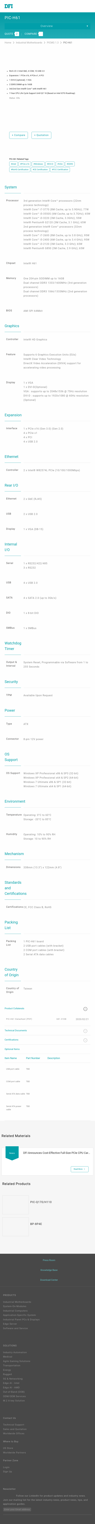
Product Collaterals (46, 1009)
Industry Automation (15, 1352)
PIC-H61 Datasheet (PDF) (19, 1019)
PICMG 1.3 (53, 42)
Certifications (46, 1040)
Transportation (11, 1365)
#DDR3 (70, 164)
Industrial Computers (15, 1310)
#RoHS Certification (19, 169)
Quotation (41, 135)
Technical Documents (46, 1031)
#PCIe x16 (24, 164)
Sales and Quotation (15, 1429)
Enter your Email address (17, 1509)
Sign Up (7, 1471)
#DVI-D (50, 164)
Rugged (7, 1374)
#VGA (60, 164)
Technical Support (13, 1424)
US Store (8, 1448)
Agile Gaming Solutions (16, 1361)
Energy (7, 1370)
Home (8, 42)
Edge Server (10, 1323)
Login (6, 1467)
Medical (7, 1356)
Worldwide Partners (14, 1452)
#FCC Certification (60, 169)
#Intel (13, 164)
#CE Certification (40, 169)
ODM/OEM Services (14, 1396)
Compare (18, 135)
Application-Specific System (19, 1315)
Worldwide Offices (13, 1433)
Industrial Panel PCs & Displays (21, 1319)
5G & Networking (13, 1378)
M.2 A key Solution (14, 1400)
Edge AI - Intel (11, 1383)
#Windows (38, 164)
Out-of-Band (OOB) (14, 1391)
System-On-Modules (14, 1306)
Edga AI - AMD (11, 1387)
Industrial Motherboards (29, 42)
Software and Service (15, 1328)
